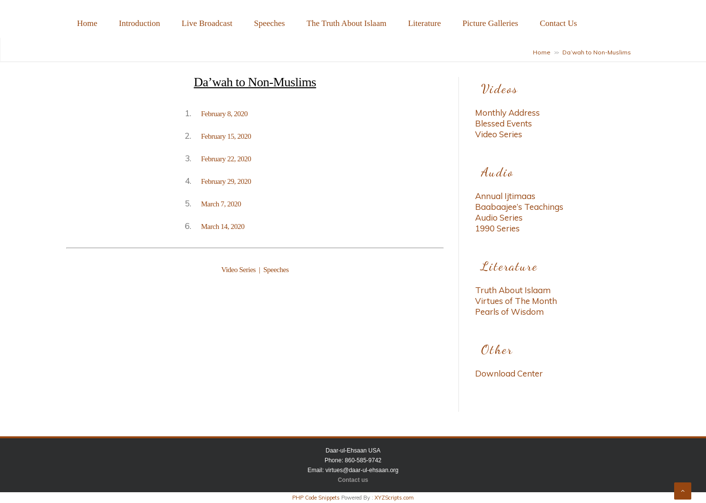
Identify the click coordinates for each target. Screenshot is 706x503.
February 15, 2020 (226, 136)
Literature (424, 23)
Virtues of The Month (516, 301)
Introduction (139, 23)
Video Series (239, 270)
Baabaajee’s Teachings (519, 206)
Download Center (509, 373)
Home (87, 23)
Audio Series (499, 217)
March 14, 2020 (222, 226)
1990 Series (497, 228)
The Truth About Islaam (346, 23)
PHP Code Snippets (316, 497)
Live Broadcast (207, 23)
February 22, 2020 (226, 159)
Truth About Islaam (513, 290)
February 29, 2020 (226, 181)
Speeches (269, 23)
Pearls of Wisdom (509, 311)
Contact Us (558, 23)
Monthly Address (507, 112)
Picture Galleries (490, 23)
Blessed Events (503, 123)
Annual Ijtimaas (505, 196)
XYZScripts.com (394, 497)
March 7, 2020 (221, 204)
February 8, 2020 (224, 114)
